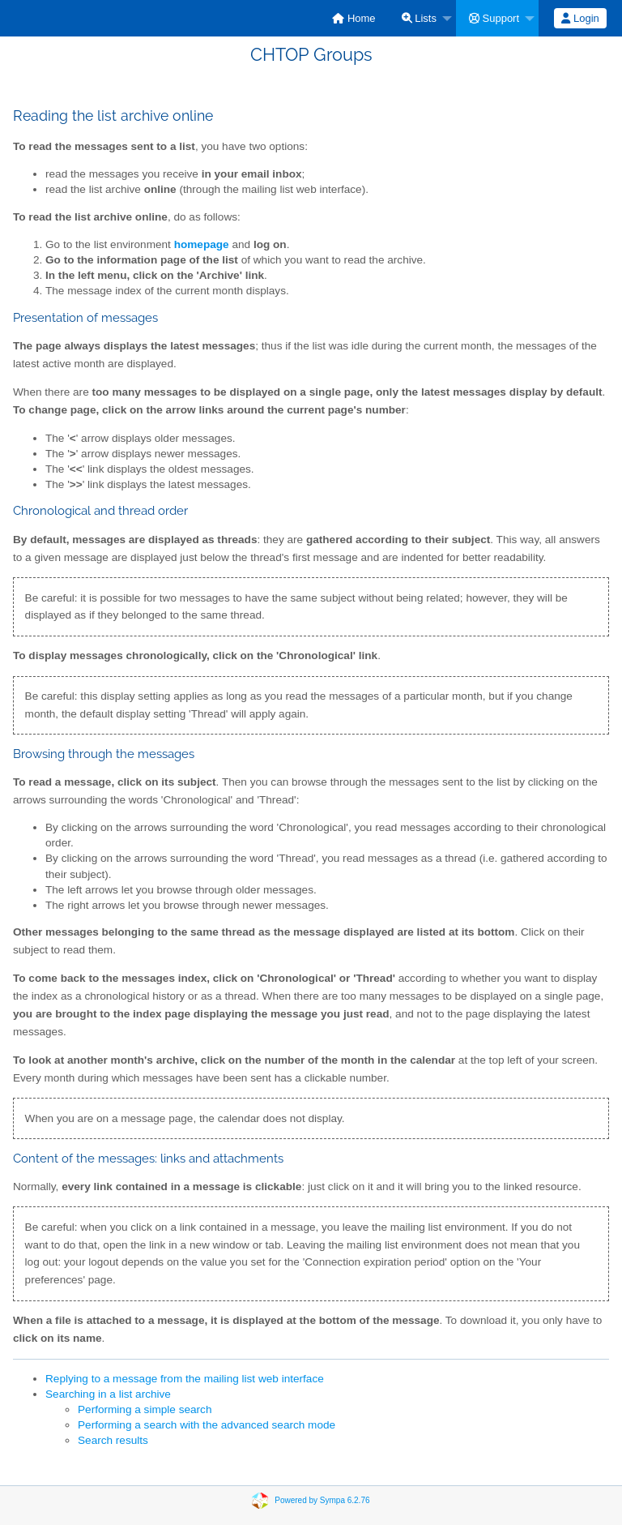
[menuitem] (353, 18)
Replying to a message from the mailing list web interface (184, 1379)
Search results (113, 1440)
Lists (419, 18)
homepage (201, 244)
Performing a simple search (144, 1409)
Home (353, 18)
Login (580, 18)
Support (494, 18)
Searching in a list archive (108, 1394)
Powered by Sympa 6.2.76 (322, 1499)
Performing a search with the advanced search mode (206, 1425)
